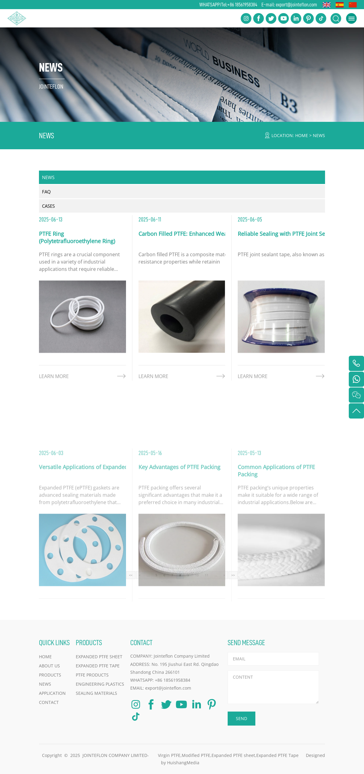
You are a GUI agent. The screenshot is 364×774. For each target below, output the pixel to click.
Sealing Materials (96, 693)
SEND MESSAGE (246, 642)
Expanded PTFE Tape (98, 666)
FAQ (46, 192)
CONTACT (49, 702)
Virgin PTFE (169, 755)
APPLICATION (52, 693)
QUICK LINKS (54, 642)
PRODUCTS (50, 675)
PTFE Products (92, 675)
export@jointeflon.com (296, 4)
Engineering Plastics (100, 684)
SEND (241, 718)
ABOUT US (49, 666)
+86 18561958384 (242, 4)
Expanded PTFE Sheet (99, 656)
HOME (301, 135)
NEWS (319, 135)
